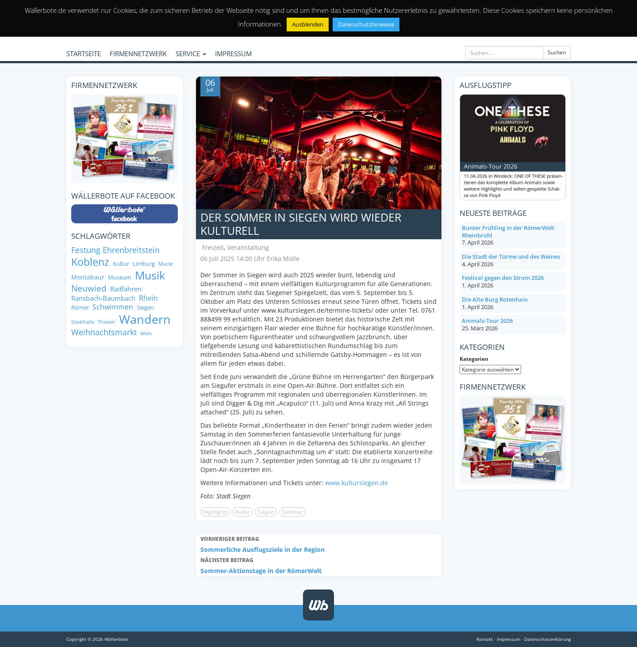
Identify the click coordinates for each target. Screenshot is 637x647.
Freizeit (213, 247)
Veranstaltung (248, 247)
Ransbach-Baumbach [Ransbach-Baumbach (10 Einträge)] (103, 298)
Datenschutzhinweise (366, 24)
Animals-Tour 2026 (487, 321)
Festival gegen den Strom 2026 (503, 278)
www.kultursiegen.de (356, 483)
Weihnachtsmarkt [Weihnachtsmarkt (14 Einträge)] (104, 332)
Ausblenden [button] (307, 24)
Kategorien (474, 359)
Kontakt (484, 639)
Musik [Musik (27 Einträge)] (150, 275)
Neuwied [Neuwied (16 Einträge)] (89, 288)
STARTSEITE (83, 53)
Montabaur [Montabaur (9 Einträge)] (87, 277)
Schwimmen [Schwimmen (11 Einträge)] (112, 307)
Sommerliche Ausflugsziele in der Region (318, 544)
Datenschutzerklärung (547, 639)
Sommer (292, 512)
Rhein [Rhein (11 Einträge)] (148, 298)
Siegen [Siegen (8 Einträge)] (145, 307)
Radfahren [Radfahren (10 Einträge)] (126, 289)
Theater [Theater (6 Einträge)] (106, 322)
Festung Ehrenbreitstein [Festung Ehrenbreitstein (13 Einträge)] (115, 250)
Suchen (557, 52)
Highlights (215, 512)
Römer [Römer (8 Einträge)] (80, 307)
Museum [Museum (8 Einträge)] (119, 277)
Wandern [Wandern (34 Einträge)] (145, 319)
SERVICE (191, 53)
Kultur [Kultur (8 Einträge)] (121, 264)
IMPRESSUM (233, 53)
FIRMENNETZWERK (138, 53)
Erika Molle (283, 258)
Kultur (242, 512)
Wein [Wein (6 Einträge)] (146, 334)
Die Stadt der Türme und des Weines (511, 256)
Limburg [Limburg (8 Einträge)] (144, 264)
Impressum (508, 639)
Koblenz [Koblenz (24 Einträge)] (90, 261)
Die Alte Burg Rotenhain (495, 299)
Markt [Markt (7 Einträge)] (165, 263)
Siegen (265, 512)
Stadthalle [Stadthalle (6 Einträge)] (82, 322)
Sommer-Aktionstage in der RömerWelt (318, 565)
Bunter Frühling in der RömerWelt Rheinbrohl (508, 231)
